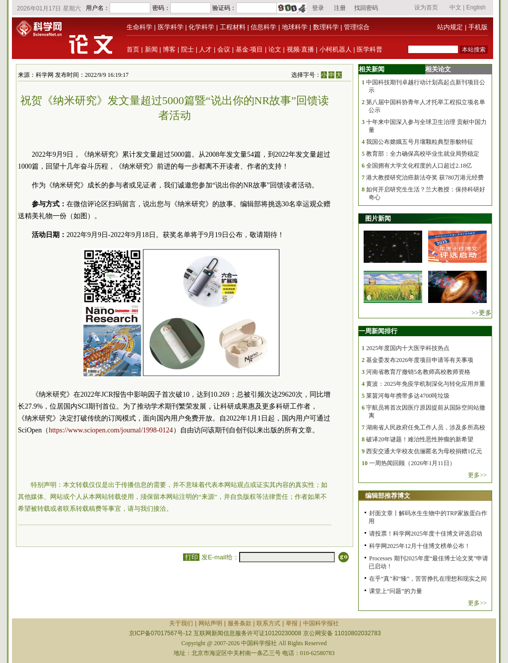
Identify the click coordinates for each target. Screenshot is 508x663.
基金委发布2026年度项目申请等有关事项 (419, 360)
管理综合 (357, 27)
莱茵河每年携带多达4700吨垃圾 (407, 395)
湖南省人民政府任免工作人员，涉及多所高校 (425, 427)
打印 (191, 557)
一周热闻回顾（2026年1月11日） (412, 463)
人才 (205, 49)
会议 (223, 49)
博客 (169, 49)
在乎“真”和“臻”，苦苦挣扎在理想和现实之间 (428, 578)
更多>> (477, 475)
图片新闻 (378, 218)
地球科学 (295, 27)
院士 (187, 49)
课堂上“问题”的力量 (395, 591)
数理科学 (326, 27)
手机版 (478, 27)
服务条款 (240, 623)
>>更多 (481, 312)
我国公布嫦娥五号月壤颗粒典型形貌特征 (419, 141)
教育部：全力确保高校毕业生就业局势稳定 (422, 153)
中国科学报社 (321, 623)
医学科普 (369, 49)
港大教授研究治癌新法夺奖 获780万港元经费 (425, 177)
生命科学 (139, 27)
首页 (133, 49)
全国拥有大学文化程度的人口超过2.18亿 (419, 165)
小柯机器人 (335, 49)
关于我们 (181, 623)
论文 (274, 49)
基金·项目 (249, 49)
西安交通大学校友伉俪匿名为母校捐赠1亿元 (424, 451)
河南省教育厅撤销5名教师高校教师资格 (418, 371)
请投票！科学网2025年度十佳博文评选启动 (425, 533)
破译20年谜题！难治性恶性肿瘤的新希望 (419, 439)
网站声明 (210, 623)
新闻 (151, 49)
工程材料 (233, 27)
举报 (292, 623)
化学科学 (201, 27)
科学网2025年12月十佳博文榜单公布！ (419, 545)
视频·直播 (301, 49)
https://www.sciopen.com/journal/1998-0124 (111, 430)
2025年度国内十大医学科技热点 (407, 348)
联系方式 (268, 623)
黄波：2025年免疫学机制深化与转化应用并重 (425, 383)
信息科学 (263, 27)
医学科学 (171, 27)
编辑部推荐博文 (387, 495)
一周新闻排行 (378, 331)
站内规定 (450, 27)
